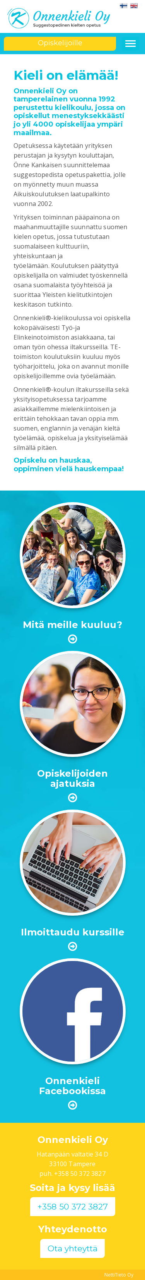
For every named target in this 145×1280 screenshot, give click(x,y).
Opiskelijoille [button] (60, 43)
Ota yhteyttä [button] (72, 1248)
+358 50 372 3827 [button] (73, 1206)
